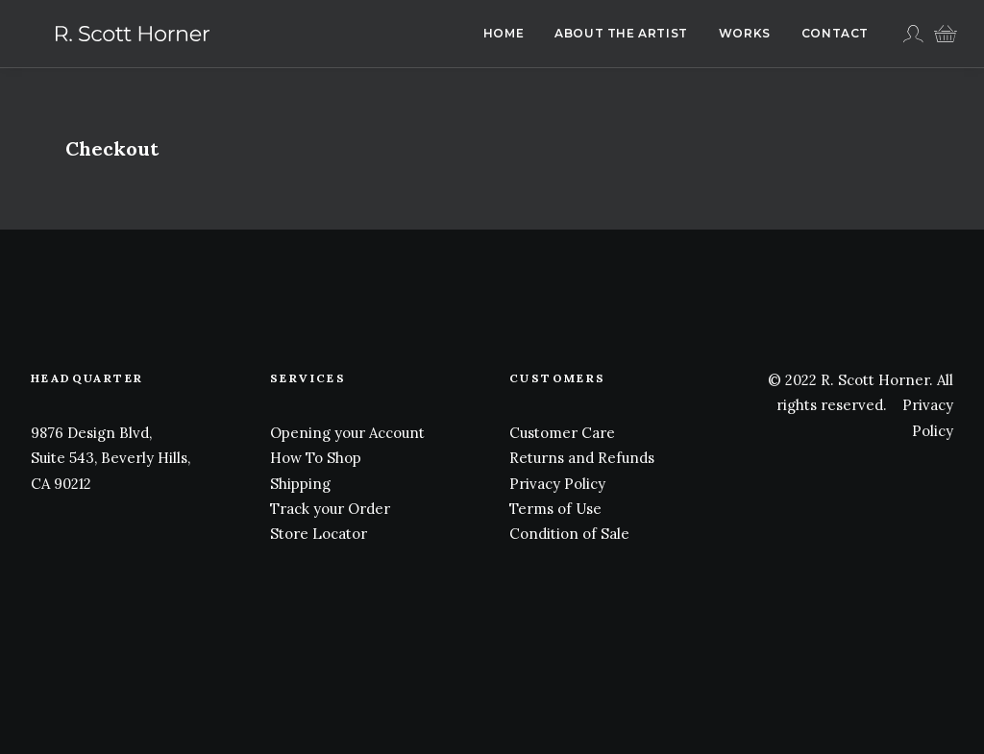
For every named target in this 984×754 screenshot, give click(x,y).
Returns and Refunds (581, 458)
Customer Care (562, 433)
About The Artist (621, 33)
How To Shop (315, 458)
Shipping (300, 483)
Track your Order (330, 508)
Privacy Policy (557, 483)
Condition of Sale (569, 533)
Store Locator (318, 533)
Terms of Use (555, 508)
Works (745, 33)
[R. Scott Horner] (107, 33)
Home (503, 33)
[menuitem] (503, 33)
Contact (835, 33)
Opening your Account (347, 433)
